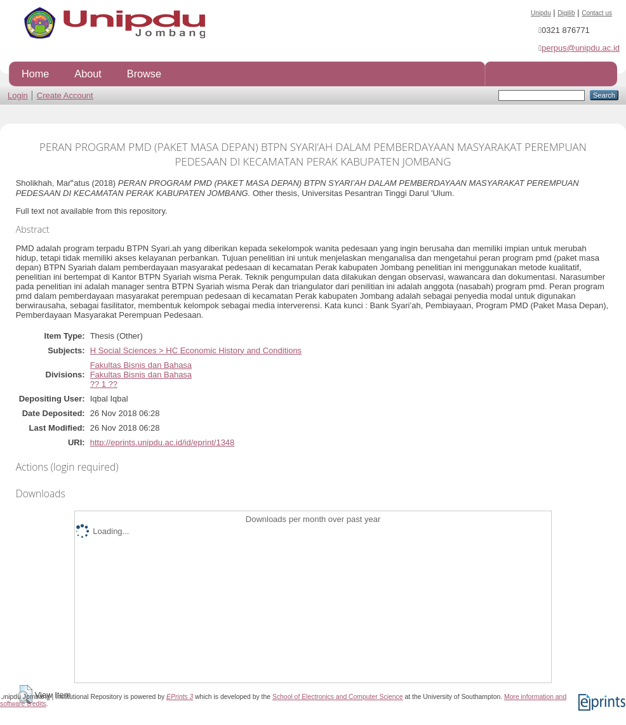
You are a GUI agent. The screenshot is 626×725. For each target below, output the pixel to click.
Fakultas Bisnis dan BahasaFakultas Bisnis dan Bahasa (141, 369)
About (87, 73)
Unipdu (541, 13)
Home (35, 73)
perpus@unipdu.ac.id (581, 48)
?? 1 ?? (103, 384)
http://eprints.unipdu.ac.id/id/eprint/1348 (162, 442)
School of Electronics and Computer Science (337, 696)
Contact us (597, 13)
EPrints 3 (179, 696)
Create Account (65, 95)
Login (18, 95)
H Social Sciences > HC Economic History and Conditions (196, 350)
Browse (144, 73)
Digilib (566, 13)
